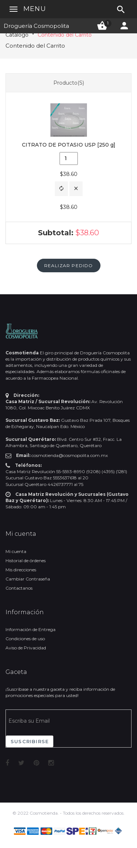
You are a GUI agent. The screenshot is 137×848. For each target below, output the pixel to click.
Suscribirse (30, 741)
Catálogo (16, 35)
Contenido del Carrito (65, 35)
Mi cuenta (15, 551)
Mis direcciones (20, 569)
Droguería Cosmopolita (36, 25)
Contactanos (19, 588)
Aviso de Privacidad (25, 647)
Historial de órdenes (25, 560)
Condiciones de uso (25, 638)
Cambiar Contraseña (27, 579)
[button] (61, 188)
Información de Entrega (30, 629)
